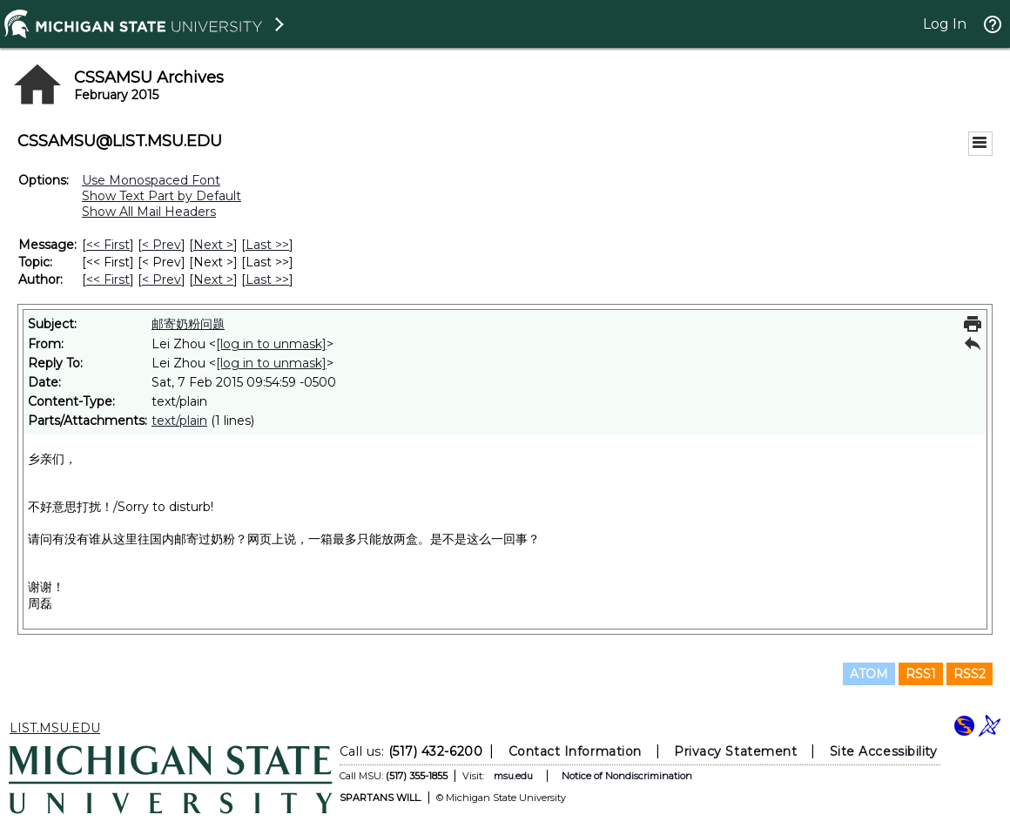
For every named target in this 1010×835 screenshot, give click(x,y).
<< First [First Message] (108, 245)
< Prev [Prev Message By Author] (161, 279)
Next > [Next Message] (213, 245)
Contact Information (575, 751)
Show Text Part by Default (161, 196)
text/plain (179, 420)
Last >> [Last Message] (267, 245)
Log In (944, 24)
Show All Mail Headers (149, 211)
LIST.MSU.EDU (55, 728)
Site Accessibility (884, 751)
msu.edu (513, 776)
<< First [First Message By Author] (108, 279)
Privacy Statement (735, 751)
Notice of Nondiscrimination (627, 776)
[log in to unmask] (271, 344)
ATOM (869, 674)
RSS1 (921, 674)
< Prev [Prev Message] (161, 245)
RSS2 (969, 674)
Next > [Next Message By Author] (213, 279)
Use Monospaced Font (151, 180)
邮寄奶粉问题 (188, 324)
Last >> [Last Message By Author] (267, 279)
